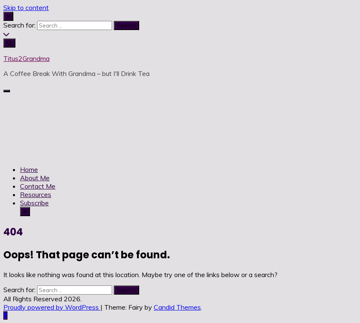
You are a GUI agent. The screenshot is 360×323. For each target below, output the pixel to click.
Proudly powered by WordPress (51, 307)
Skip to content (26, 7)
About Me (35, 178)
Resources (35, 194)
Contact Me (37, 186)
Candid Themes (177, 307)
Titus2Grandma (26, 58)
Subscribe (34, 203)
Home (29, 169)
